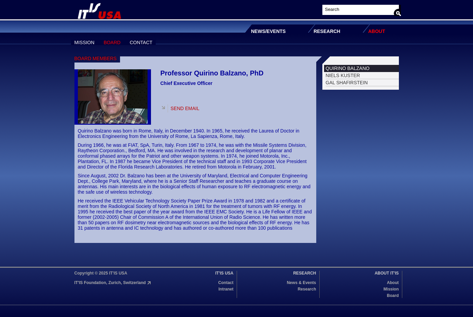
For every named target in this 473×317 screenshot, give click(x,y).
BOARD (112, 42)
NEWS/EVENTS (268, 31)
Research (307, 289)
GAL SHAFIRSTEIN (347, 82)
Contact (226, 282)
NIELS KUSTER (343, 75)
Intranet (225, 289)
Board (393, 295)
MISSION (84, 42)
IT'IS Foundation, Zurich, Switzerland (110, 282)
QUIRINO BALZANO (348, 68)
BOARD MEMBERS (95, 58)
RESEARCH (327, 31)
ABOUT (376, 31)
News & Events (301, 282)
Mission (391, 289)
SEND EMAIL (185, 108)
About (393, 282)
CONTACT (141, 42)
